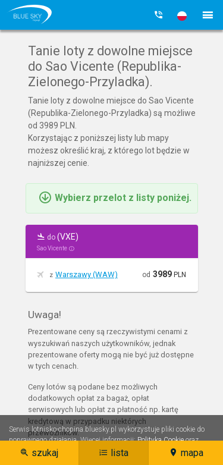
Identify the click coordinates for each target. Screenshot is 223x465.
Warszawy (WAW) (86, 274)
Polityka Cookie (160, 440)
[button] (181, 16)
